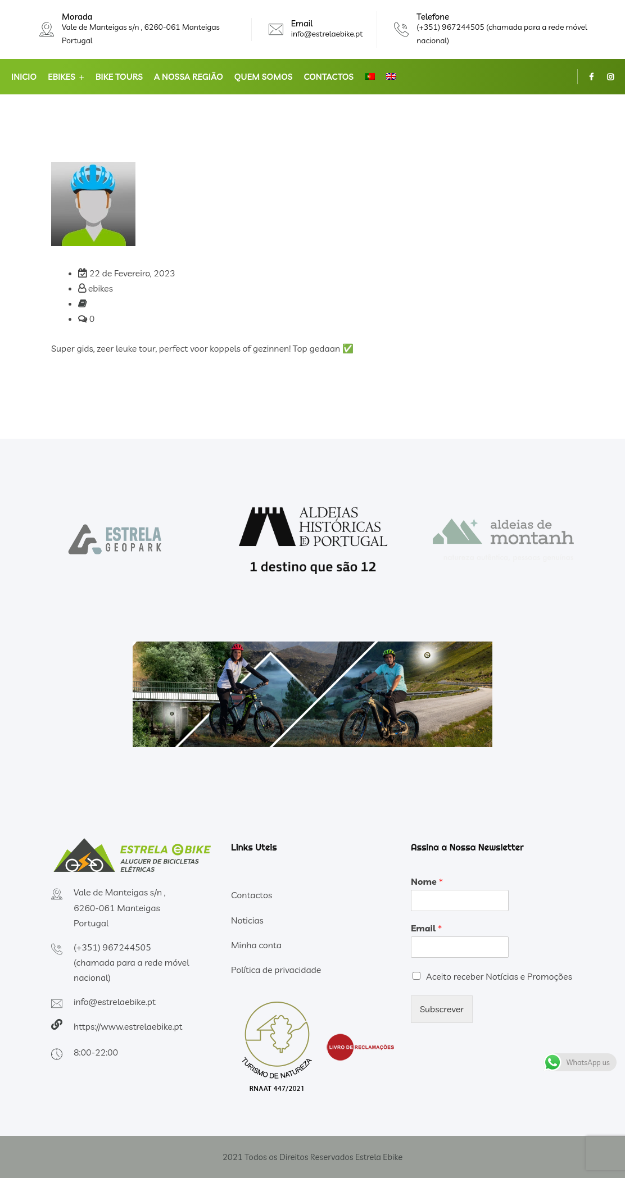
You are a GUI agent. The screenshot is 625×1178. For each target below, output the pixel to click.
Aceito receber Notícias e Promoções (499, 976)
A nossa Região (188, 76)
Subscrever (442, 1009)
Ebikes (61, 76)
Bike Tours (119, 76)
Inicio (24, 76)
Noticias (247, 920)
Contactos (329, 76)
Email (426, 928)
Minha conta (256, 944)
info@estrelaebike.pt (327, 34)
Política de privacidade (276, 969)
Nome (427, 881)
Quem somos (263, 76)
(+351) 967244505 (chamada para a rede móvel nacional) (131, 962)
